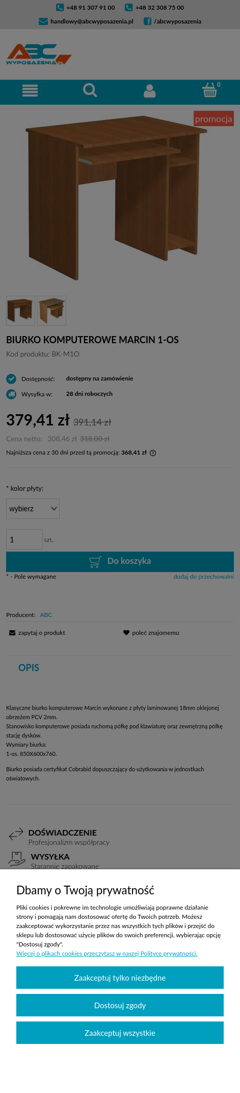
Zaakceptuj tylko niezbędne (120, 977)
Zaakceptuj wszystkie (120, 1032)
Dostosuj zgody (120, 1005)
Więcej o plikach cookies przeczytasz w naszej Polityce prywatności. (106, 953)
